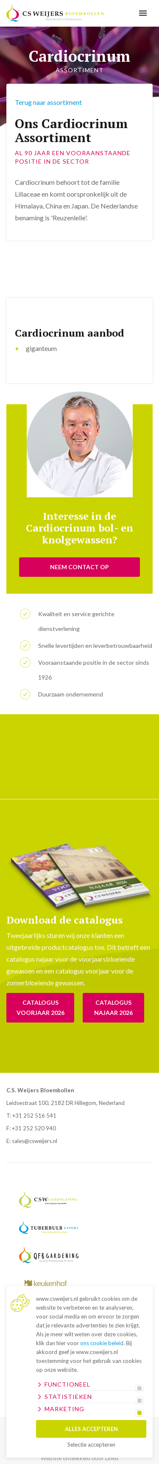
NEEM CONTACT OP (79, 566)
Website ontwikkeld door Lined (79, 1458)
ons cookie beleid (101, 1343)
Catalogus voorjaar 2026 (40, 1007)
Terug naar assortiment (48, 102)
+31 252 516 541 (34, 1115)
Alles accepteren (91, 1429)
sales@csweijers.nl (34, 1141)
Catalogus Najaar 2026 (113, 1007)
